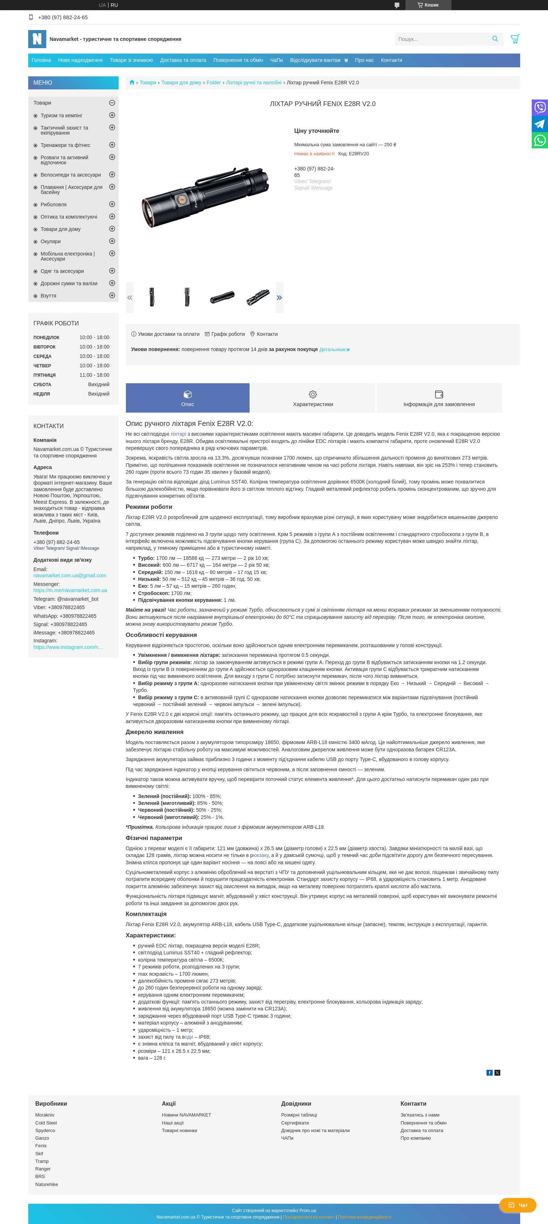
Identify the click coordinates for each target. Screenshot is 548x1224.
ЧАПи (287, 1138)
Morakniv (45, 1115)
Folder (214, 82)
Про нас (364, 60)
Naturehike (46, 1184)
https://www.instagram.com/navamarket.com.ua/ (70, 647)
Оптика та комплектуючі (69, 217)
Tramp (42, 1161)
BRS (40, 1176)
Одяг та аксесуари (62, 271)
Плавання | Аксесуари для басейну (72, 189)
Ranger (43, 1169)
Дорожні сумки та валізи (69, 283)
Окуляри (51, 241)
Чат (518, 1205)
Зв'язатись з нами (420, 1115)
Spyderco (45, 1130)
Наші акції (173, 1123)
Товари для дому (181, 82)
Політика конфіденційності (365, 1217)
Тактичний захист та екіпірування (64, 130)
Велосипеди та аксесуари (71, 175)
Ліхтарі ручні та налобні (253, 82)
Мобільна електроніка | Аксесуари (68, 256)
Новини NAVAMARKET (186, 1115)
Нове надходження (80, 60)
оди (189, 1037)
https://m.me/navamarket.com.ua (70, 590)
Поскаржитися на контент (308, 1217)
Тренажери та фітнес (65, 145)
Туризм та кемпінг (61, 115)
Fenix (41, 1146)
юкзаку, (261, 855)
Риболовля (54, 204)
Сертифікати (295, 1123)
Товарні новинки (179, 1130)
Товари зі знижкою (131, 60)
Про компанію (416, 1138)
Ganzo (42, 1138)
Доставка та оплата (183, 60)
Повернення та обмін (238, 60)
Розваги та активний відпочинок (65, 160)
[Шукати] (495, 39)
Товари (148, 82)
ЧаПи (276, 60)
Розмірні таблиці (299, 1115)
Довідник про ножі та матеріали (315, 1130)
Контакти (391, 60)
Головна (41, 60)
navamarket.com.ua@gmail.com (70, 575)
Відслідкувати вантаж (315, 60)
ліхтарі (178, 434)
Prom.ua (308, 1210)
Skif (39, 1153)
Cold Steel (46, 1123)
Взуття (48, 296)
